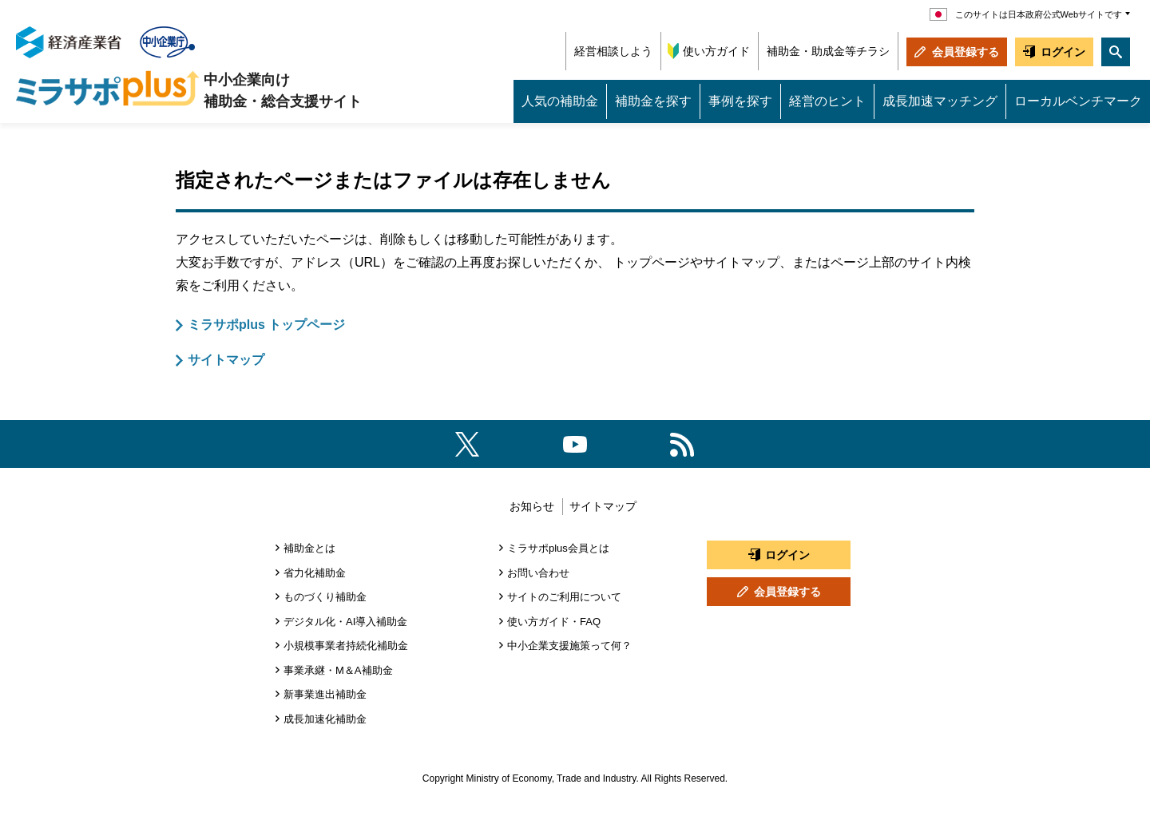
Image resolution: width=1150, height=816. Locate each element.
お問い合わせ (538, 573)
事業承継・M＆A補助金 (338, 670)
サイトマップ (226, 359)
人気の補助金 (559, 101)
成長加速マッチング (939, 101)
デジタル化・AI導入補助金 (345, 622)
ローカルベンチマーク (1078, 101)
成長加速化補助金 (325, 719)
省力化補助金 (315, 573)
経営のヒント (827, 101)
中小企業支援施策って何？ (569, 646)
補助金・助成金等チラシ (828, 51)
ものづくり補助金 (325, 597)
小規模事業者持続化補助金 (346, 646)
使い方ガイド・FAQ (554, 622)
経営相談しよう (613, 51)
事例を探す (740, 101)
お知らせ (532, 506)
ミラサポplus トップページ (266, 324)
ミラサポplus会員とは (558, 548)
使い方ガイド (716, 51)
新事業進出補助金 (325, 694)
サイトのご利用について (564, 597)
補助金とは (309, 548)
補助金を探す (653, 101)
